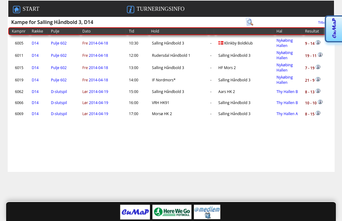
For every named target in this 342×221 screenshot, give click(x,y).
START (26, 9)
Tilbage (323, 22)
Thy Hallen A (287, 113)
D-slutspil (59, 91)
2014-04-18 (95, 43)
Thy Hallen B (287, 91)
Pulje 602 (59, 43)
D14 (35, 43)
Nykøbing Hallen (285, 43)
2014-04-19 (95, 91)
